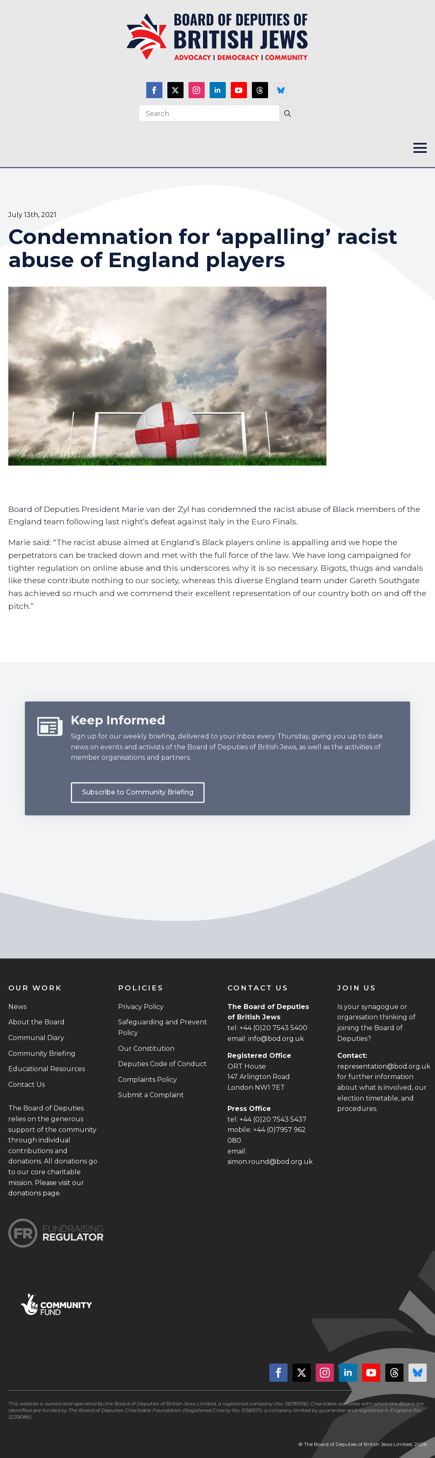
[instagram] (196, 90)
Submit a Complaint (151, 1095)
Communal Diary (36, 1038)
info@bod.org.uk (276, 1039)
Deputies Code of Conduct (162, 1064)
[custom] (260, 90)
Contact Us (26, 1085)
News (17, 1007)
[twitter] (175, 90)
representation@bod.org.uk (383, 1066)
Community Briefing (41, 1053)
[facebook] (154, 90)
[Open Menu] (420, 147)
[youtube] (239, 90)
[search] (287, 113)
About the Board (36, 1022)
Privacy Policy (141, 1007)
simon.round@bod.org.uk (270, 1162)
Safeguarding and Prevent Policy (162, 1027)
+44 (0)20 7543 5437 (273, 1119)
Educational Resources (46, 1069)
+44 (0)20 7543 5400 (273, 1028)
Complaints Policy (147, 1080)
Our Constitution (146, 1048)
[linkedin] (218, 90)
